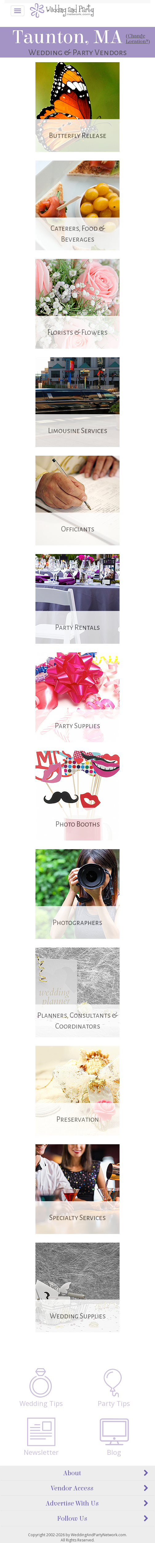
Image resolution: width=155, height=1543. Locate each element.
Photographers (77, 922)
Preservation (77, 1119)
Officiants (77, 529)
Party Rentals (77, 627)
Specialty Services (77, 1218)
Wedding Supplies (78, 1316)
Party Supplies (77, 726)
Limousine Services (77, 431)
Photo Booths (77, 824)
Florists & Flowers (77, 332)
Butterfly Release (77, 136)
